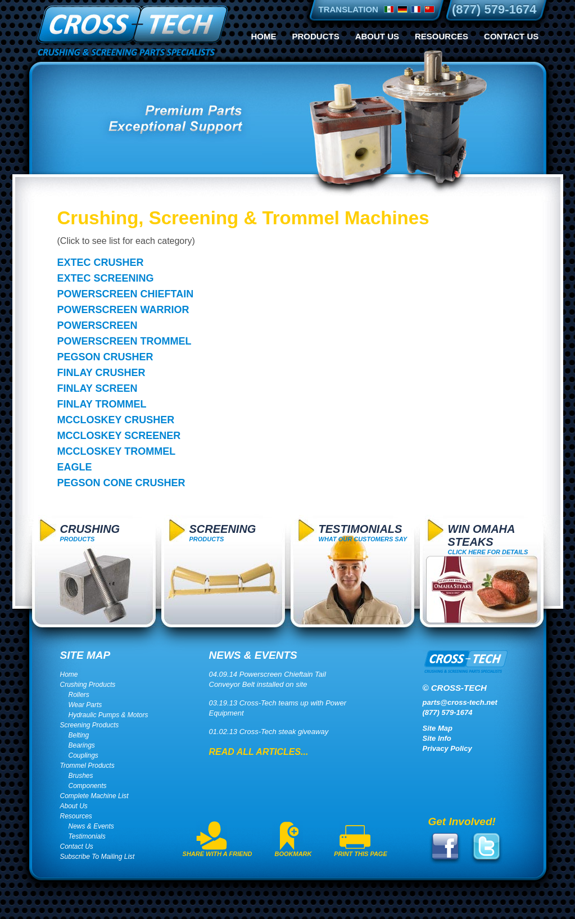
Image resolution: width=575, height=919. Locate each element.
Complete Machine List (94, 796)
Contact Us (511, 36)
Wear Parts (85, 705)
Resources (441, 36)
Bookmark (293, 853)
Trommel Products (87, 765)
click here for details (488, 539)
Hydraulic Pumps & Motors (108, 715)
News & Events (91, 826)
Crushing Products (88, 685)
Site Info (437, 738)
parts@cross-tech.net (460, 702)
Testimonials (87, 836)
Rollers (79, 695)
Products (315, 36)
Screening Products (89, 725)
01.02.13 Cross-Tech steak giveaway (269, 731)
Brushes (81, 776)
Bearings (82, 745)
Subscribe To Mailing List (97, 857)
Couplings (83, 755)
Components (88, 786)
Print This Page (360, 853)
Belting (79, 735)
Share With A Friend (217, 853)
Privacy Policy (447, 748)
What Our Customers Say (363, 532)
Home (264, 36)
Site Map (437, 728)
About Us (377, 36)
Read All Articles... (259, 752)
